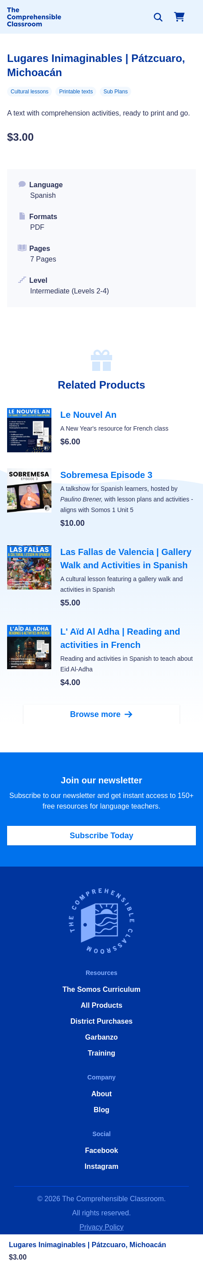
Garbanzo (101, 1037)
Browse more (101, 714)
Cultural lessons (29, 92)
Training (101, 1053)
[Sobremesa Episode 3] (101, 498)
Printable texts (76, 92)
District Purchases (101, 1021)
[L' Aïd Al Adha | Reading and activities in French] (101, 657)
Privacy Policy (101, 1227)
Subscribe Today (101, 835)
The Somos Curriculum (101, 989)
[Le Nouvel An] (101, 430)
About (101, 1094)
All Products (101, 1005)
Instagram (101, 1166)
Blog (101, 1110)
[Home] (34, 17)
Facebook (101, 1150)
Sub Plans (115, 92)
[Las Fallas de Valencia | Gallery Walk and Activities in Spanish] (101, 577)
